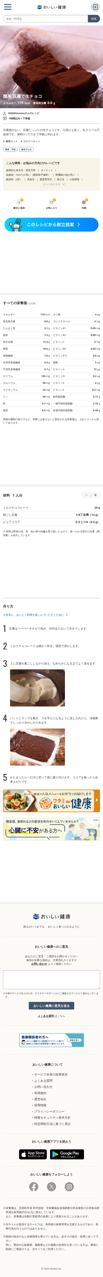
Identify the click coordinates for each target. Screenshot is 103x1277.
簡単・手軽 (10, 149)
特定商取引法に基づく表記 (52, 1124)
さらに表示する (51, 184)
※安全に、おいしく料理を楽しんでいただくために (33, 615)
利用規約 (40, 1093)
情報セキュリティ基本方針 (52, 1117)
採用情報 (40, 1105)
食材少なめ (26, 149)
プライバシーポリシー (49, 1111)
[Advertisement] (51, 262)
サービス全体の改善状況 (51, 1074)
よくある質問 (46, 1016)
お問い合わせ (39, 964)
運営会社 (40, 1099)
